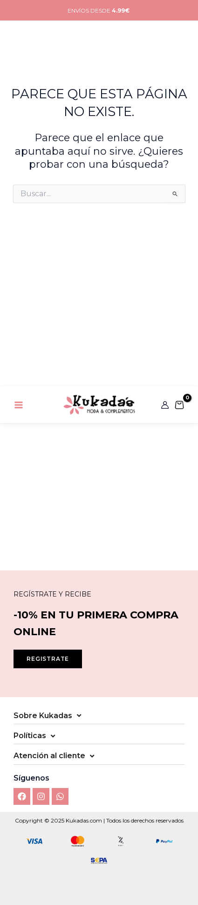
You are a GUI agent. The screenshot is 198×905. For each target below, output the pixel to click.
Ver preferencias (99, 882)
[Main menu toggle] (18, 18)
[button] (184, 736)
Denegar (99, 857)
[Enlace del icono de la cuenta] (165, 18)
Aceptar (99, 831)
